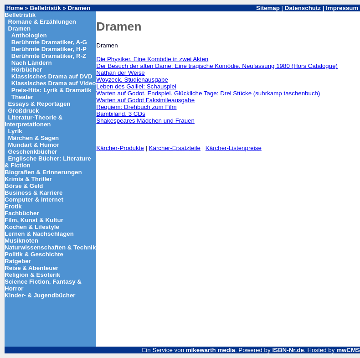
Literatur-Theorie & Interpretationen (33, 121)
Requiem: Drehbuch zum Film (136, 107)
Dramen (79, 8)
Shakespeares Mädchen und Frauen (145, 120)
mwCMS (348, 350)
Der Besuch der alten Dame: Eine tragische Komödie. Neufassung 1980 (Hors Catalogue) (217, 65)
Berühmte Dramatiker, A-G (49, 42)
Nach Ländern (31, 62)
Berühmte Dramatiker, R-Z (48, 55)
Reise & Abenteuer (31, 268)
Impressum (342, 8)
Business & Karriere (33, 192)
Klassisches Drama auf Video (53, 83)
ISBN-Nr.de (288, 350)
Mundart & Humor (33, 144)
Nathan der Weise (120, 72)
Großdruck (23, 110)
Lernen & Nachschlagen (39, 233)
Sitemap (268, 8)
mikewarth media (210, 350)
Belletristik (45, 8)
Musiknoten (21, 240)
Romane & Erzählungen (42, 21)
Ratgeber (18, 261)
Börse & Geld (24, 185)
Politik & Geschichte (34, 254)
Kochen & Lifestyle (32, 226)
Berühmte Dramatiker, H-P (49, 49)
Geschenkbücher (32, 151)
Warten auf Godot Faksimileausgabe (145, 100)
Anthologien (29, 35)
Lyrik (15, 131)
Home (14, 8)
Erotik (13, 206)
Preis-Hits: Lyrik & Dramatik (51, 90)
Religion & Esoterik (32, 274)
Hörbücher (26, 69)
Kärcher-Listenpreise (234, 148)
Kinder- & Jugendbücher (40, 295)
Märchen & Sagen (33, 138)
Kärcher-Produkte (120, 148)
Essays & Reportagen (39, 103)
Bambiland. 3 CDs (120, 113)
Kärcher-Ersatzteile (175, 148)
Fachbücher (22, 213)
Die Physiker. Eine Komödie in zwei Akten (152, 59)
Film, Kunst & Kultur (34, 220)
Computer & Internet (34, 199)
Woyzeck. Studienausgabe (132, 79)
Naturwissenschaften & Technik (50, 247)
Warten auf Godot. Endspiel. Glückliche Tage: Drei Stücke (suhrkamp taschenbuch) (208, 93)
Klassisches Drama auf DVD (52, 76)
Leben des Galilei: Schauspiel (136, 86)
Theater (22, 96)
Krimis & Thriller (28, 179)
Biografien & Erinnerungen (43, 172)
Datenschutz (303, 8)
